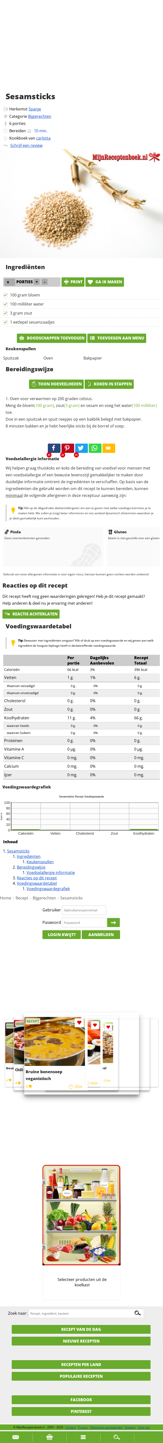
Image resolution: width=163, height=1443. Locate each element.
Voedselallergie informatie (51, 872)
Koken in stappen (109, 384)
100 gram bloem (25, 295)
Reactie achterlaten (31, 614)
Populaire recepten (81, 1376)
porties (19, 123)
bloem (38, 405)
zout (68, 405)
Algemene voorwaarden (106, 1427)
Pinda (12, 531)
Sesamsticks (18, 851)
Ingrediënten (29, 856)
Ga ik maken (104, 281)
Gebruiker (51, 910)
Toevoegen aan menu (116, 338)
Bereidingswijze (31, 867)
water (139, 405)
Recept (22, 898)
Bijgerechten (39, 116)
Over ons (144, 1427)
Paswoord (51, 922)
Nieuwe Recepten (81, 1341)
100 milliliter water (27, 304)
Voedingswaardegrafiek (48, 888)
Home (5, 898)
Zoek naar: (17, 1313)
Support (130, 1427)
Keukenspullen (40, 861)
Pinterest (81, 1411)
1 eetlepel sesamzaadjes (32, 322)
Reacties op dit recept (37, 878)
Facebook (81, 1399)
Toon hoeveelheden (56, 384)
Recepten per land (81, 1364)
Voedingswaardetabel (37, 883)
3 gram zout (21, 313)
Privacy (83, 1427)
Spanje (35, 109)
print (72, 281)
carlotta (43, 138)
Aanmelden (101, 934)
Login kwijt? (62, 934)
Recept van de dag (81, 1329)
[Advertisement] (81, 51)
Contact (70, 1427)
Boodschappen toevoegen (51, 338)
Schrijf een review (26, 145)
